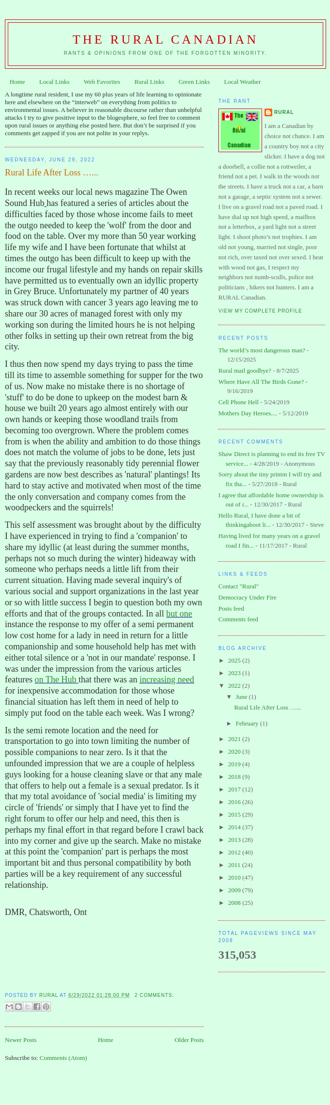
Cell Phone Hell (238, 402)
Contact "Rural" (238, 586)
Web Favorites (102, 81)
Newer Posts (20, 1039)
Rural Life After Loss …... (51, 172)
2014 (235, 827)
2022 (235, 685)
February (248, 723)
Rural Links (149, 81)
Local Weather (242, 81)
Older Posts (189, 1039)
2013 (235, 839)
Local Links (54, 81)
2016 (235, 801)
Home (17, 81)
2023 (235, 673)
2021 (235, 738)
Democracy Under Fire (247, 597)
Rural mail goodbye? (244, 370)
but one (179, 613)
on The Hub (56, 679)
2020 (235, 751)
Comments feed (238, 619)
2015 (235, 814)
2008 (235, 902)
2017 (235, 789)
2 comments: (154, 995)
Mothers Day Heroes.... (247, 413)
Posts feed (231, 608)
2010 (235, 877)
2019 (235, 764)
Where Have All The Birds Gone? (261, 381)
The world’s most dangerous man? (261, 350)
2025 (235, 660)
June (242, 696)
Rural (284, 112)
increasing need (167, 679)
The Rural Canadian (166, 39)
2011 (235, 864)
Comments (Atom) (63, 1057)
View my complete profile (260, 311)
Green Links (194, 81)
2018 (235, 776)
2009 (235, 890)
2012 (235, 852)
